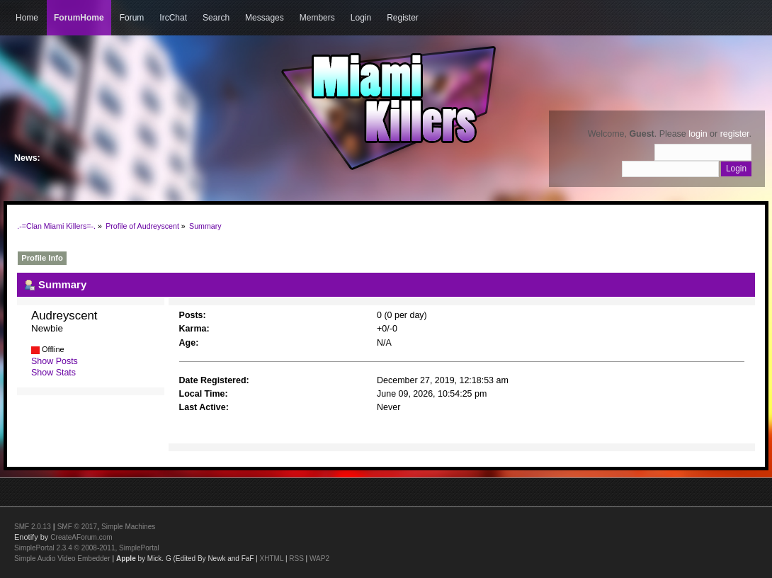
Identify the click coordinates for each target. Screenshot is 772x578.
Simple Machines (128, 527)
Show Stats (53, 373)
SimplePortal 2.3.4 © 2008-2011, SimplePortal (86, 548)
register (734, 134)
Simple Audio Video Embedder (62, 558)
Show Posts (54, 361)
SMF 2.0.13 (32, 527)
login (697, 134)
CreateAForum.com (81, 537)
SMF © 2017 (77, 527)
